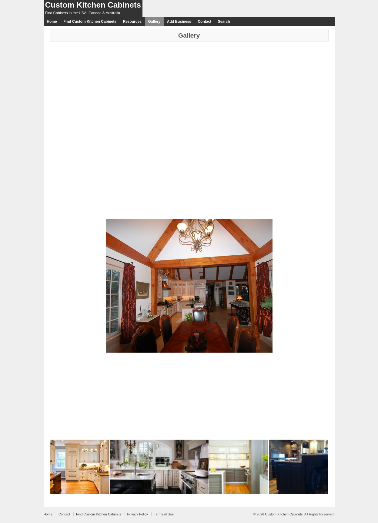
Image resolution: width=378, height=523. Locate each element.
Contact (204, 21)
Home (52, 21)
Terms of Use (164, 514)
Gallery (154, 21)
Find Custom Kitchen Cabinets (89, 21)
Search (224, 21)
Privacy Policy (137, 514)
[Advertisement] (189, 87)
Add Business (179, 21)
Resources (132, 21)
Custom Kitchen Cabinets (93, 4)
